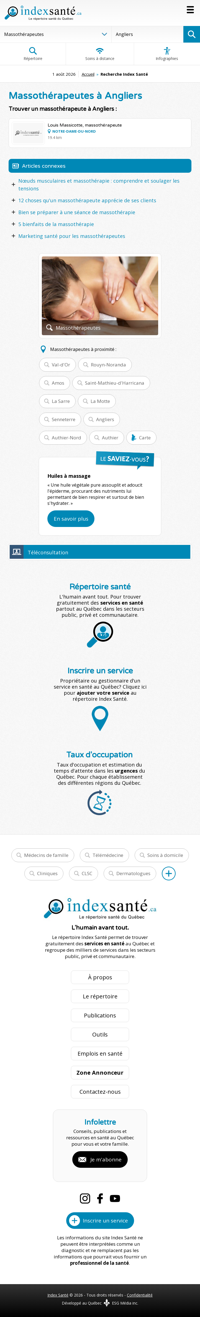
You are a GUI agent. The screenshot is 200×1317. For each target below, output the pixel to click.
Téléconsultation (48, 552)
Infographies (167, 54)
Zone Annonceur (100, 1072)
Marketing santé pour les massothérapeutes (71, 236)
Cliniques (47, 873)
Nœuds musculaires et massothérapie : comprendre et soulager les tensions (99, 184)
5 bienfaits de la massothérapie (56, 224)
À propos (100, 977)
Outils (100, 1034)
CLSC (87, 873)
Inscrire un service (105, 1220)
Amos (58, 383)
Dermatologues (133, 873)
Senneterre (63, 419)
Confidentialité (140, 1295)
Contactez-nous (100, 1091)
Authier (110, 437)
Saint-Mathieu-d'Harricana (114, 383)
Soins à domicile (165, 855)
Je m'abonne (106, 1159)
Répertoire (33, 54)
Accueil (88, 74)
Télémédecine (108, 855)
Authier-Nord (66, 437)
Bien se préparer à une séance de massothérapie (76, 212)
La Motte (100, 401)
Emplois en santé (100, 1053)
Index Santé (57, 1295)
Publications (100, 1015)
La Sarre (61, 401)
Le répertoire (100, 996)
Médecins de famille (46, 855)
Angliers (105, 419)
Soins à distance (99, 54)
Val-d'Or (61, 364)
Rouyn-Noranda (108, 364)
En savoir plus (71, 518)
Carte (145, 437)
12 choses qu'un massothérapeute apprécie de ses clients (87, 200)
